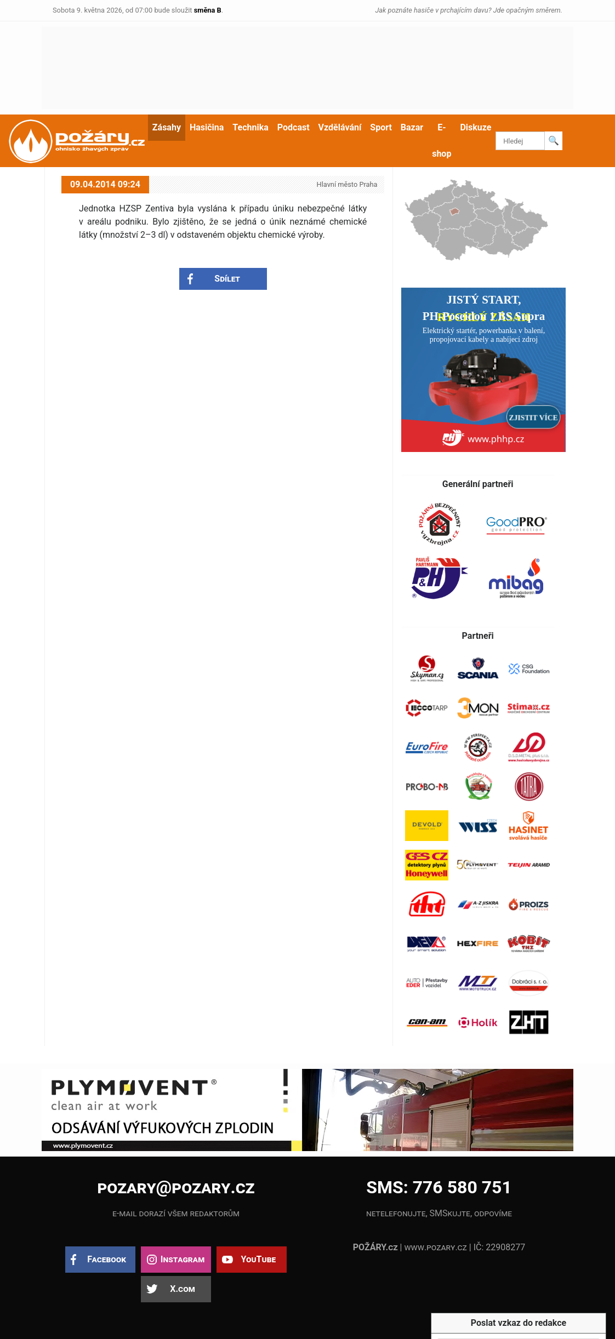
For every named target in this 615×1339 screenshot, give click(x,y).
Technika (250, 127)
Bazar (412, 127)
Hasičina (207, 127)
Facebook (106, 1259)
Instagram (182, 1259)
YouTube (258, 1259)
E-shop (441, 140)
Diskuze (475, 127)
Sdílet (227, 278)
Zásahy (166, 127)
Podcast (293, 127)
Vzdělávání (340, 127)
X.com (182, 1289)
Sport (381, 127)
